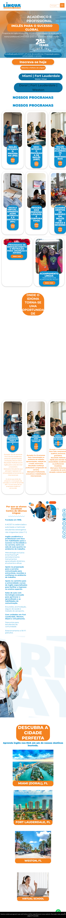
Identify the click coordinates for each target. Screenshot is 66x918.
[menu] (62, 5)
